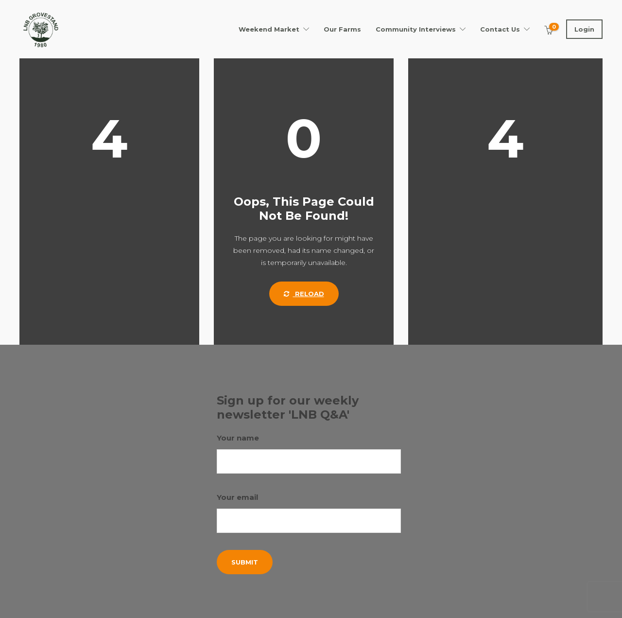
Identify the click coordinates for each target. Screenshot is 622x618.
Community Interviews (416, 29)
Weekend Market (269, 29)
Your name (309, 453)
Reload (304, 294)
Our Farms (342, 29)
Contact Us (500, 29)
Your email (309, 513)
